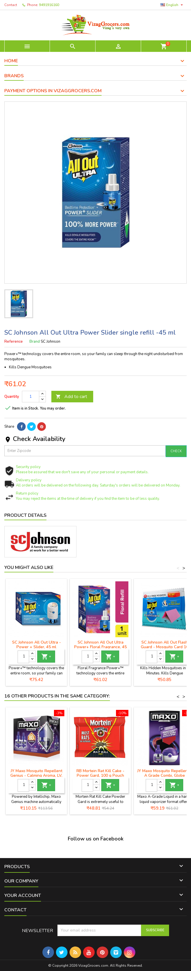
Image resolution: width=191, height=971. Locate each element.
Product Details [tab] (25, 515)
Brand (34, 341)
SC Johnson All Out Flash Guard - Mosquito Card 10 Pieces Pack (164, 647)
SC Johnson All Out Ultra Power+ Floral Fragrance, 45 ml (100, 647)
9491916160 (49, 5)
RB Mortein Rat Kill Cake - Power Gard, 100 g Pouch (100, 773)
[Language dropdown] (172, 5)
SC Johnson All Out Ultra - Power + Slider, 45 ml (36, 645)
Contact (10, 5)
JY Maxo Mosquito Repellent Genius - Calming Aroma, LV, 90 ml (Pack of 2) (36, 775)
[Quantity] (30, 396)
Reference (13, 341)
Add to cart (71, 396)
